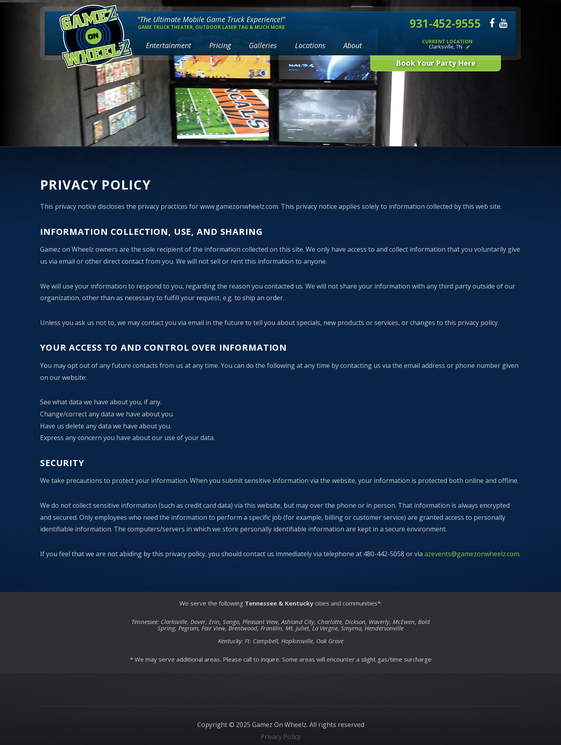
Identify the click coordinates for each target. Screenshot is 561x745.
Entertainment (168, 45)
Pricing (220, 45)
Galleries (263, 45)
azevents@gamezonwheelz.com (471, 553)
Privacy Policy (280, 736)
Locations (310, 45)
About (352, 45)
